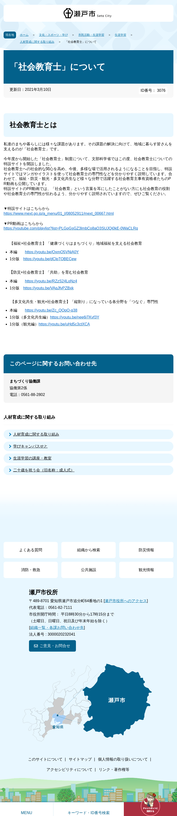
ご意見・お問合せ (55, 646)
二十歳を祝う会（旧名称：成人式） (43, 470)
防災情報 (146, 550)
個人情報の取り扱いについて (123, 759)
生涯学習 (120, 35)
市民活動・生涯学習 (91, 35)
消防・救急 (30, 570)
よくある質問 (30, 550)
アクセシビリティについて (69, 769)
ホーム (24, 35)
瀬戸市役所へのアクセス (126, 601)
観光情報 (146, 570)
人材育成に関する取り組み (37, 41)
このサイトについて (45, 759)
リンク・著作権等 (114, 769)
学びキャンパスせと (30, 446)
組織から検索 (88, 550)
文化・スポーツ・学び (53, 35)
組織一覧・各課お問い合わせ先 (57, 628)
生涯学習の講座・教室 (32, 458)
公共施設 (88, 570)
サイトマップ (80, 759)
